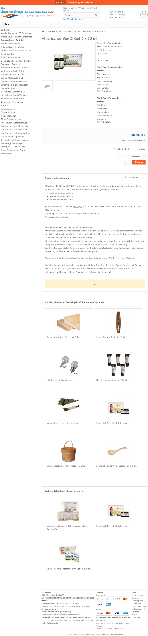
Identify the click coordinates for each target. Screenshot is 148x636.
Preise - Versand (138, 595)
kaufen (139, 162)
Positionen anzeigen (118, 14)
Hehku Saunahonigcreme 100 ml (111, 380)
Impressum (136, 617)
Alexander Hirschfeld (115, 635)
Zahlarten (135, 598)
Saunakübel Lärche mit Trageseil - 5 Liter (66, 465)
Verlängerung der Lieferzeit (80, 2)
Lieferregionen (137, 601)
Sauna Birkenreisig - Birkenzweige (62, 423)
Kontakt (135, 614)
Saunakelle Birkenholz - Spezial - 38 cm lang (117, 465)
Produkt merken (133, 177)
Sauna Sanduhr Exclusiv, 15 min (111, 337)
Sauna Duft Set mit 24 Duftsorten (112, 423)
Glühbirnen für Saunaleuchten (61, 380)
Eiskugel (78, 206)
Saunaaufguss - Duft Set (12, 40)
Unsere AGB (136, 603)
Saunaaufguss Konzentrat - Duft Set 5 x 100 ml (69, 568)
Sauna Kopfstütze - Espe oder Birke (63, 337)
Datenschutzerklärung (140, 606)
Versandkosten (140, 140)
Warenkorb (144, 15)
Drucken (142, 149)
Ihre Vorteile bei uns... (73, 19)
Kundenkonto (116, 17)
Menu (6, 24)
